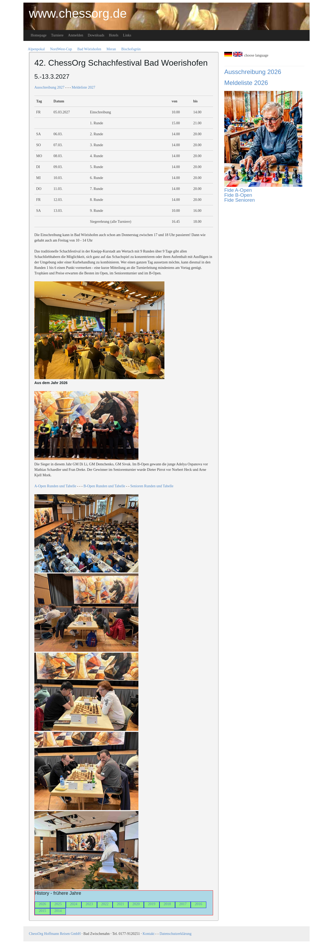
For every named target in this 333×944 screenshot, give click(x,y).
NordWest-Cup (61, 49)
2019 (151, 904)
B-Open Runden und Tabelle (104, 486)
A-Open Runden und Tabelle (55, 486)
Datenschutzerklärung (175, 934)
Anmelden (75, 35)
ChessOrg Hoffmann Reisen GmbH (55, 934)
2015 (42, 911)
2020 (136, 904)
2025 (58, 904)
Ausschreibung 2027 (49, 87)
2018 (167, 904)
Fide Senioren (239, 200)
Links (127, 35)
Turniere (57, 35)
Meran (111, 49)
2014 (58, 911)
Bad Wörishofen (89, 49)
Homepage (39, 35)
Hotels (113, 35)
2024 (73, 904)
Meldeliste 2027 (83, 87)
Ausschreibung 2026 (252, 71)
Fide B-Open (238, 195)
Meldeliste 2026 (246, 82)
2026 (42, 904)
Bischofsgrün (131, 49)
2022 (104, 904)
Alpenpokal (36, 49)
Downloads (96, 35)
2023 (89, 904)
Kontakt (148, 934)
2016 (198, 904)
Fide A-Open (238, 190)
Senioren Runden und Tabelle (152, 486)
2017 (183, 904)
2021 (120, 904)
